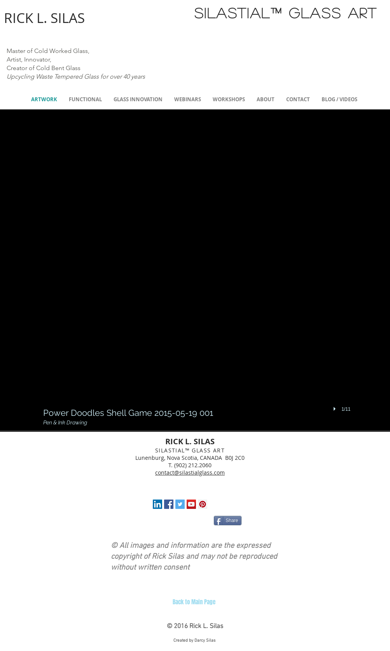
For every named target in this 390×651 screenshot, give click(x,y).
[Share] (227, 520)
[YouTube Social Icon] (191, 504)
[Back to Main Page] (194, 602)
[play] (335, 409)
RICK (18, 18)
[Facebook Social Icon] (168, 504)
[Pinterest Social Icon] (202, 504)
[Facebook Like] (163, 522)
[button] (197, 271)
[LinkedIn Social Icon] (157, 504)
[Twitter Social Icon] (180, 504)
